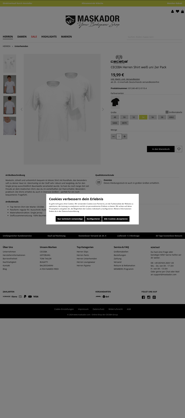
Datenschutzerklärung (70, 211)
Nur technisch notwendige (70, 219)
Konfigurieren (93, 219)
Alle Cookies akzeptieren (116, 219)
